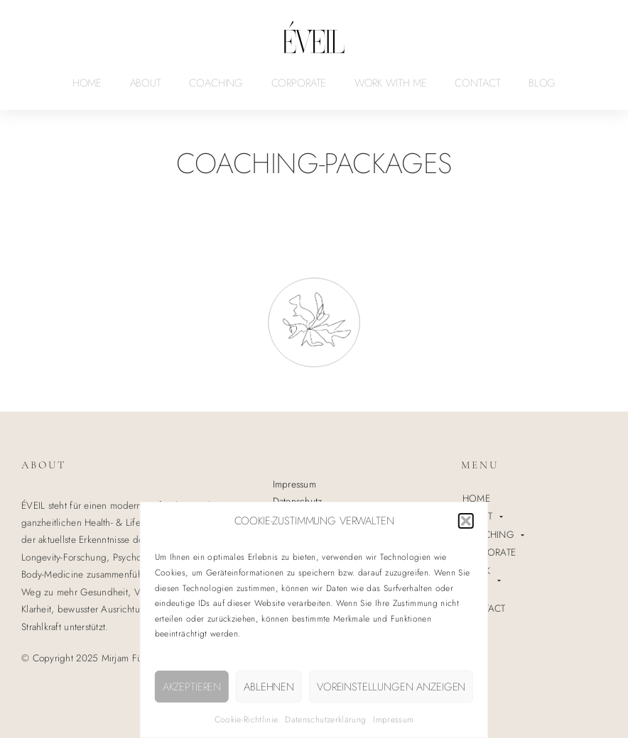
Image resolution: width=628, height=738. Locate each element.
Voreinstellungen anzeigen (391, 687)
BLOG (542, 83)
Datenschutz (298, 501)
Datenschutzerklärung (325, 719)
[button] (466, 521)
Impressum (393, 719)
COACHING (216, 83)
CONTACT (477, 83)
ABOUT (145, 83)
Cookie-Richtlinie (246, 719)
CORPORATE (299, 83)
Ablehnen (269, 687)
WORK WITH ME (390, 83)
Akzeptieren (192, 687)
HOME (87, 83)
